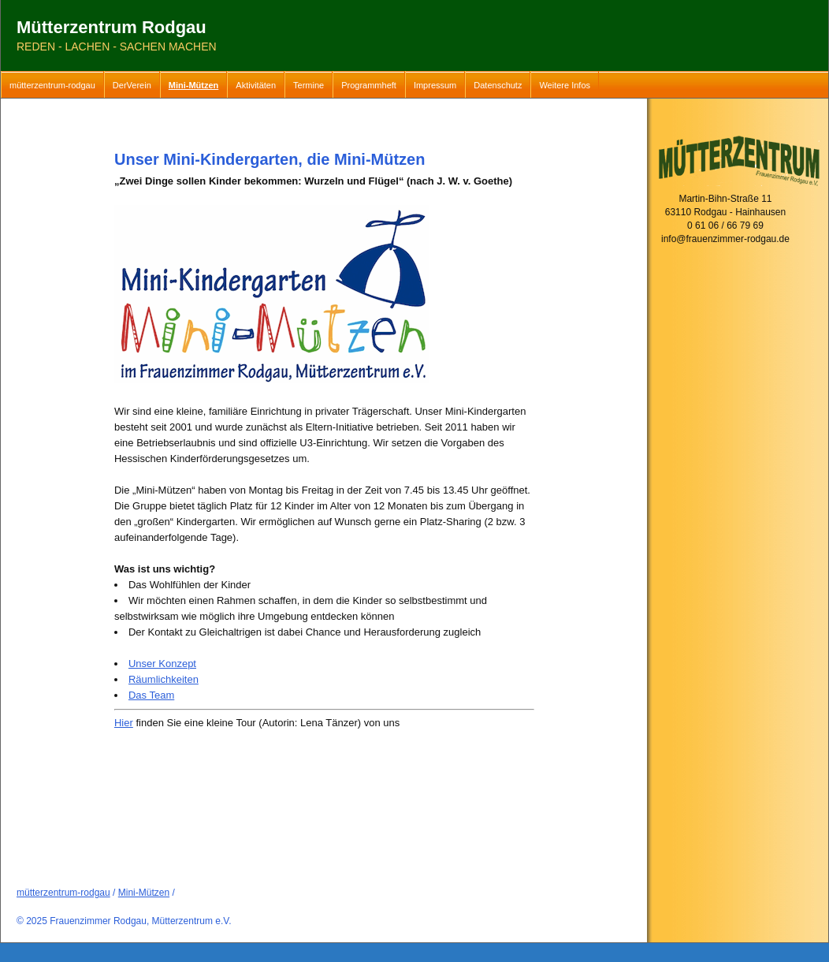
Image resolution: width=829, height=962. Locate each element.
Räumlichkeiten (163, 679)
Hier (123, 723)
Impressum (435, 85)
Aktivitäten (256, 85)
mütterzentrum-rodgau (52, 85)
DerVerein (132, 85)
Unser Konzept (162, 663)
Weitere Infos (564, 85)
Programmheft (368, 85)
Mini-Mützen (194, 85)
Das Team (151, 695)
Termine (308, 85)
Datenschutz (498, 85)
